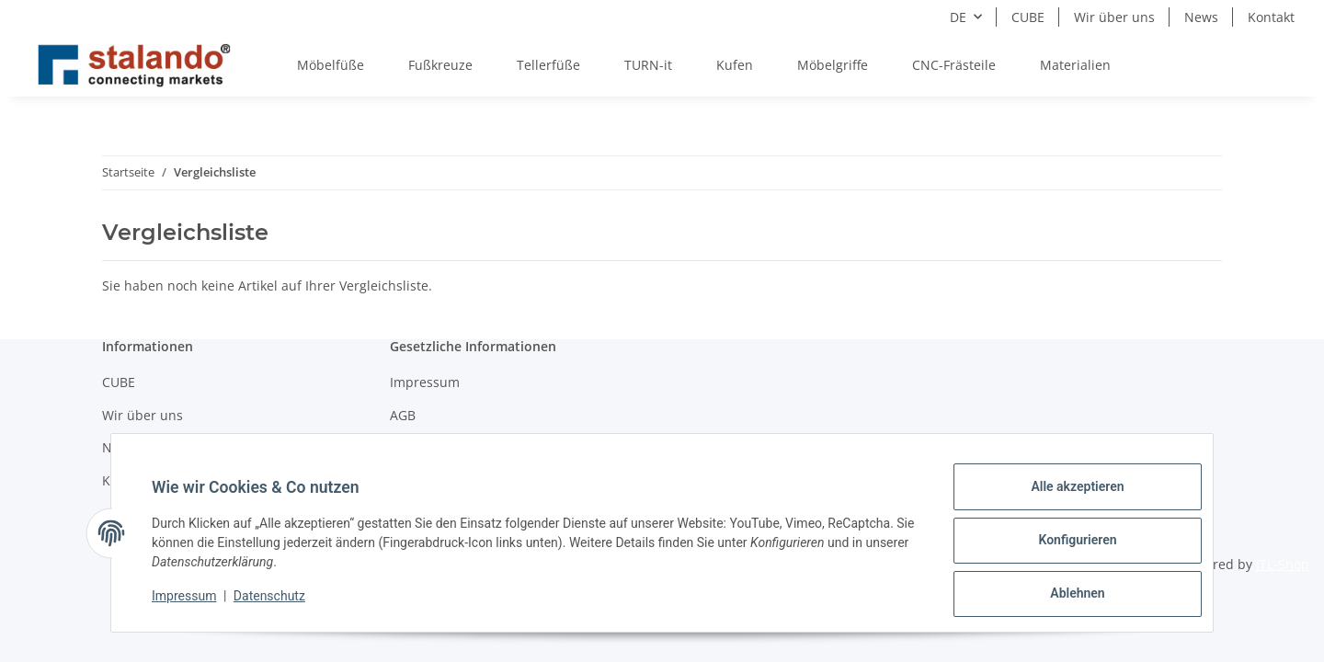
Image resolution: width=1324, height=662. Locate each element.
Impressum (198, 605)
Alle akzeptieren (1062, 501)
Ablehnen (1062, 596)
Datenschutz (284, 605)
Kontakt (1271, 17)
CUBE (1027, 17)
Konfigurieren (1062, 549)
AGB (403, 415)
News (1201, 17)
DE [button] (958, 17)
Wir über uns (1114, 17)
